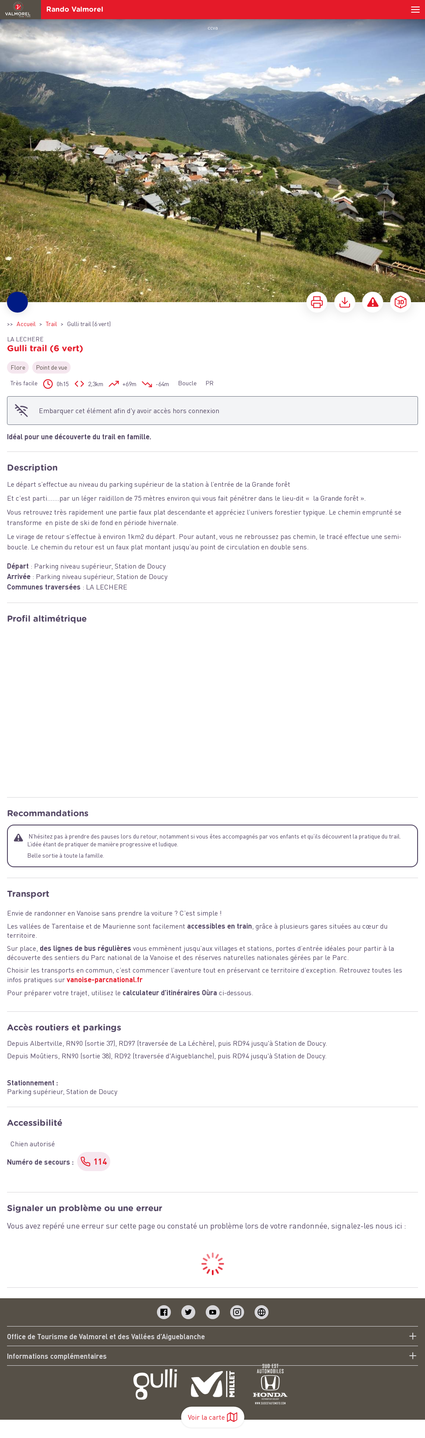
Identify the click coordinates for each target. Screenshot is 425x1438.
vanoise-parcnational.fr (105, 979)
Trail (51, 323)
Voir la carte (212, 1417)
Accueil (26, 323)
